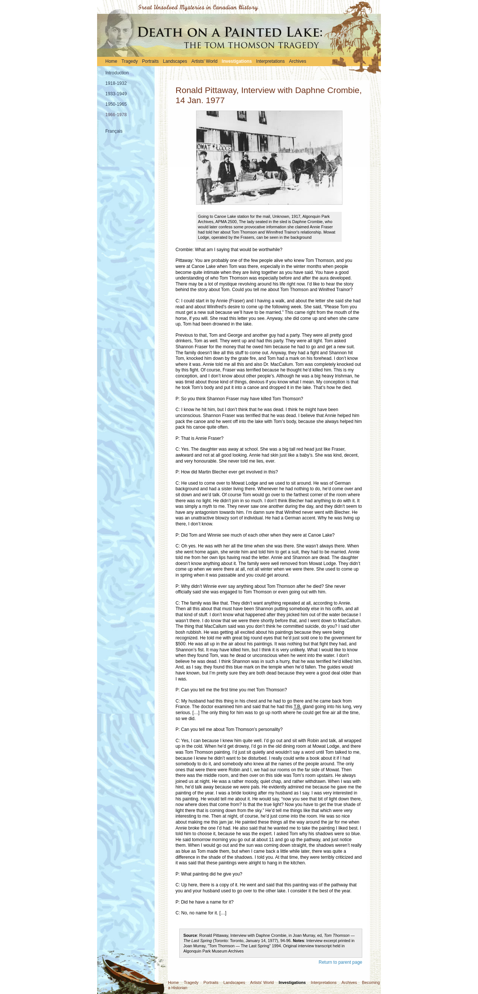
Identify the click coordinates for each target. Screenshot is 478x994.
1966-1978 (116, 114)
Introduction (117, 72)
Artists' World (204, 61)
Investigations (237, 61)
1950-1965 (116, 104)
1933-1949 (116, 93)
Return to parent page (340, 962)
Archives (297, 61)
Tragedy (129, 61)
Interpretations (270, 61)
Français (113, 131)
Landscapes (175, 61)
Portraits (150, 61)
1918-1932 (116, 83)
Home (111, 61)
